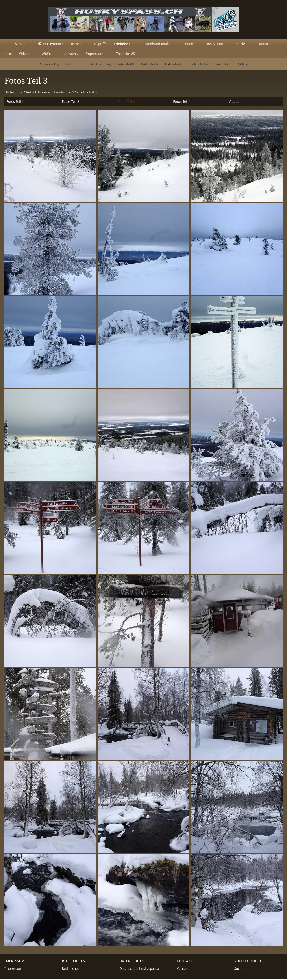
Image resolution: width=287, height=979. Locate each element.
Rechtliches (70, 968)
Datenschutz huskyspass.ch (140, 968)
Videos (234, 101)
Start (27, 92)
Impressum (13, 968)
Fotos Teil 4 (181, 101)
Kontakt (183, 968)
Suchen (239, 968)
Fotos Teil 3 (88, 92)
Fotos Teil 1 (15, 101)
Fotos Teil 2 (70, 101)
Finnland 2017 (65, 92)
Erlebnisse (43, 92)
